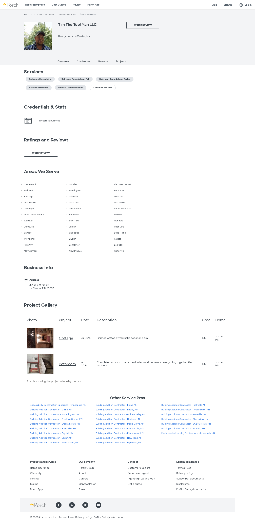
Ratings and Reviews (46, 140)
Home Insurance (40, 467)
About (82, 473)
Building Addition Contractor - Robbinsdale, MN (185, 409)
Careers (83, 478)
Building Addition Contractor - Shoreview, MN (184, 419)
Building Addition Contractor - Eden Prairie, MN (54, 442)
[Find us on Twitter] (85, 505)
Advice (77, 4)
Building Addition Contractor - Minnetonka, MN (120, 433)
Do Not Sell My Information (191, 489)
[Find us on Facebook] (59, 505)
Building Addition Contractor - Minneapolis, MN (120, 428)
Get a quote (135, 484)
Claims (34, 484)
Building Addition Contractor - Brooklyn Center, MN (56, 419)
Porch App (93, 4)
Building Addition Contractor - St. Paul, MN (183, 428)
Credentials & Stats (45, 107)
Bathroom (67, 364)
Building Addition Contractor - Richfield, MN (183, 405)
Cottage (66, 338)
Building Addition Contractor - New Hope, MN (119, 438)
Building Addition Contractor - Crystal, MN (51, 433)
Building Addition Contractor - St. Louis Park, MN (186, 424)
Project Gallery (40, 305)
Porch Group (86, 467)
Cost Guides (59, 4)
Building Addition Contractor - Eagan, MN (51, 438)
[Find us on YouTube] (98, 505)
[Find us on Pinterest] (72, 505)
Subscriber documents (190, 478)
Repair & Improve (35, 4)
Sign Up (228, 4)
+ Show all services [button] (102, 87)
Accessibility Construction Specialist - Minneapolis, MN (58, 405)
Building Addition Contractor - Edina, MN (116, 405)
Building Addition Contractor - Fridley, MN (117, 409)
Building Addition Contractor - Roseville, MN (183, 414)
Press (82, 489)
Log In (245, 5)
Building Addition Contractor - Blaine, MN (51, 409)
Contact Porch (87, 484)
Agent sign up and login (141, 478)
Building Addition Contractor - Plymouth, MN (118, 442)
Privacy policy (184, 473)
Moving (34, 478)
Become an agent (138, 473)
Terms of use (183, 467)
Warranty (35, 473)
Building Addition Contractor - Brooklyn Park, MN (55, 424)
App (214, 4)
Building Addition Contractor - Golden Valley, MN (120, 414)
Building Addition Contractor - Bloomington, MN (54, 414)
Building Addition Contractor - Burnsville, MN (53, 428)
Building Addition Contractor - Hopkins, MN (118, 419)
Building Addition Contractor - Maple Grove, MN (120, 424)
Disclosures (182, 484)
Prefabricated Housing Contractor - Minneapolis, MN (188, 433)
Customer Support (139, 467)
